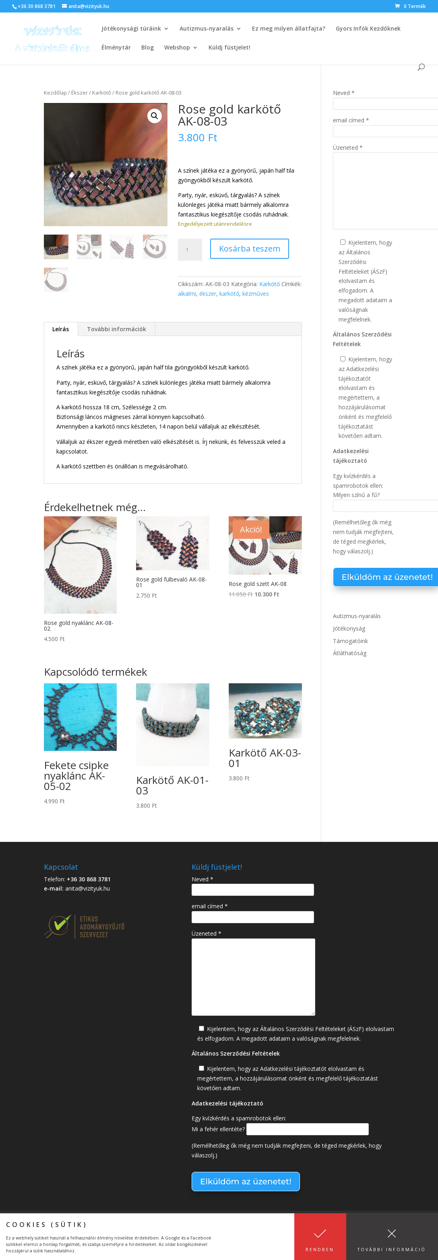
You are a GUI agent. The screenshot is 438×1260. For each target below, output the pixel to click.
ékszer (207, 293)
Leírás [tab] (60, 329)
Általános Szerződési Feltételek (127, 1221)
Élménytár (116, 48)
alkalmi (187, 293)
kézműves (255, 293)
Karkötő (101, 92)
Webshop (177, 48)
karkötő (229, 293)
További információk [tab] (116, 329)
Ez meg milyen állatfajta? (288, 29)
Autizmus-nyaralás (206, 29)
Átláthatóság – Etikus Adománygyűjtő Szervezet (113, 1230)
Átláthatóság (349, 653)
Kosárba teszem (249, 248)
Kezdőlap (55, 92)
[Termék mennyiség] (190, 250)
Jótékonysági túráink (131, 29)
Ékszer (79, 92)
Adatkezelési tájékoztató (217, 1221)
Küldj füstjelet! (229, 48)
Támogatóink (350, 641)
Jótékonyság (349, 628)
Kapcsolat (58, 1221)
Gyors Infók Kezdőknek (368, 29)
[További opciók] (172, 429)
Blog (147, 48)
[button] (154, 116)
